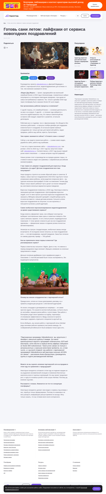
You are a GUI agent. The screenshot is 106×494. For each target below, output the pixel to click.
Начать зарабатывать (95, 5)
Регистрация (95, 15)
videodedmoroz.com (54, 146)
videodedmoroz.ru (42, 84)
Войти (85, 15)
